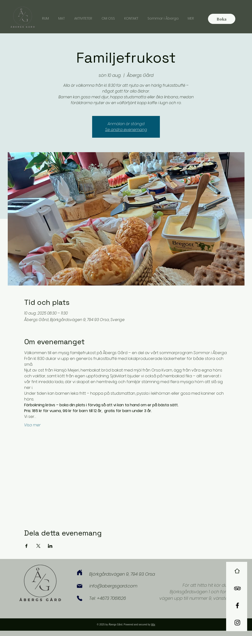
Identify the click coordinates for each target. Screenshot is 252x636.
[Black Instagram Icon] (237, 622)
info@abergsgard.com (113, 586)
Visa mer (32, 425)
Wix (153, 624)
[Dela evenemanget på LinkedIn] (50, 546)
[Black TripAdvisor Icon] (237, 588)
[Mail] (79, 586)
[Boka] (221, 19)
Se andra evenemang (126, 129)
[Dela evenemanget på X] (38, 546)
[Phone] (79, 598)
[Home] (237, 571)
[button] (191, 18)
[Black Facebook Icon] (237, 605)
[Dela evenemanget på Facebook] (26, 546)
